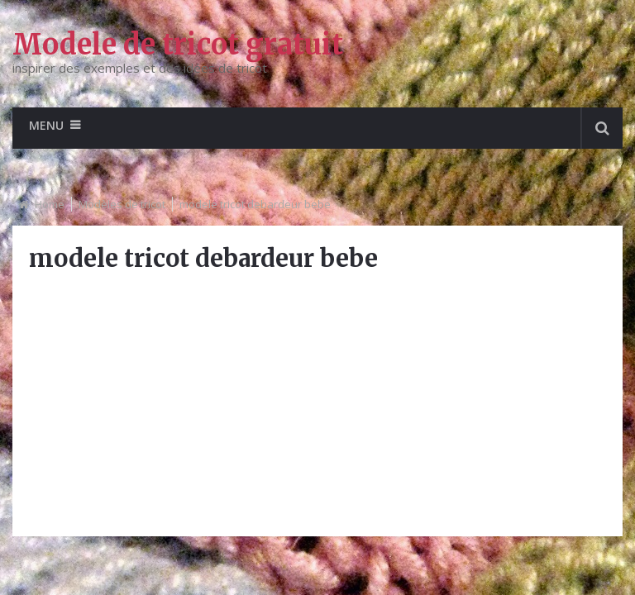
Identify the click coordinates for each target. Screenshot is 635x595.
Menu (46, 125)
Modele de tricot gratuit (177, 45)
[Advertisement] (317, 404)
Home (49, 204)
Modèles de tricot (122, 204)
